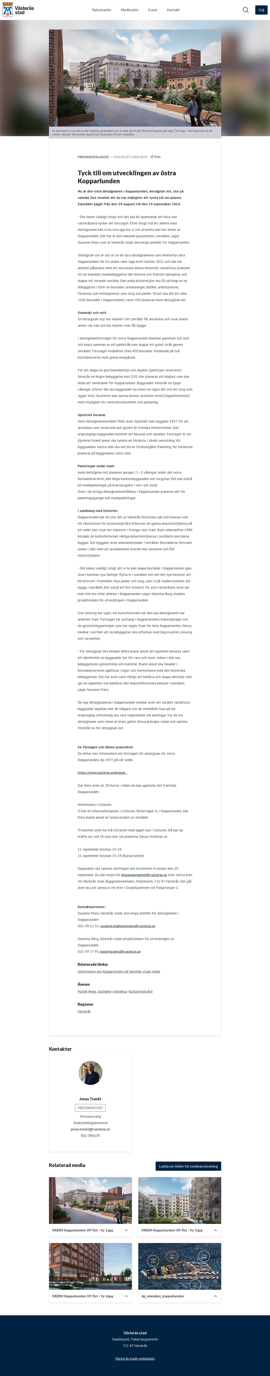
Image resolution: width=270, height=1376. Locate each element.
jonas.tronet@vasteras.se (90, 1129)
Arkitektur (120, 991)
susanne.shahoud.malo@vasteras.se (127, 926)
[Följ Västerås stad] (261, 10)
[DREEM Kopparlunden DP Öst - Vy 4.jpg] (90, 1266)
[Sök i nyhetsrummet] (246, 10)
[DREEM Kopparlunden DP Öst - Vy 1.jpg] (90, 1200)
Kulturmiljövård (140, 991)
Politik (82, 991)
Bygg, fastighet (100, 991)
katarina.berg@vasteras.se (120, 951)
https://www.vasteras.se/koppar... (102, 772)
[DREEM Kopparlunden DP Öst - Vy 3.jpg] (179, 1200)
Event (152, 10)
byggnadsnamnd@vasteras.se (144, 874)
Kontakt (173, 10)
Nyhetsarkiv (101, 10)
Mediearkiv (129, 10)
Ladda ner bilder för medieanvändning (188, 1166)
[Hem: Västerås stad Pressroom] (18, 10)
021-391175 (90, 1135)
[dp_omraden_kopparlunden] (179, 1266)
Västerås (84, 1011)
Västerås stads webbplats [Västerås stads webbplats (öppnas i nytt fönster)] (135, 1358)
